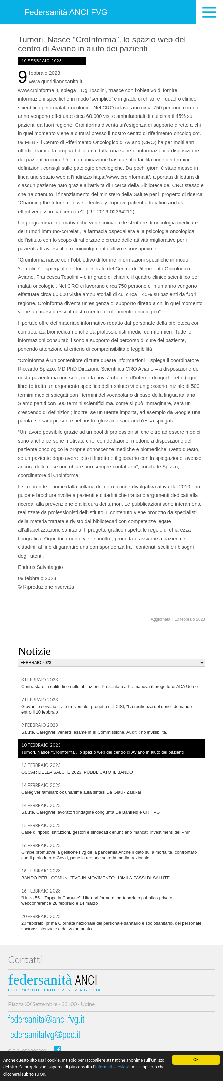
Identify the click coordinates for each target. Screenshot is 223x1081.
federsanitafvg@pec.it (44, 1036)
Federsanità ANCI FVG (65, 12)
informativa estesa (112, 1067)
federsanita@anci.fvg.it (46, 1020)
